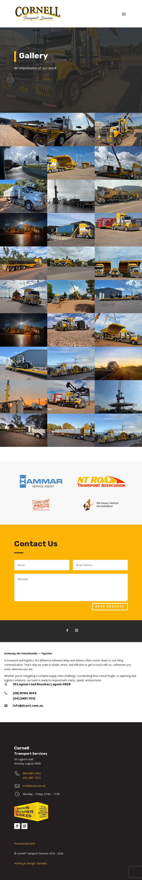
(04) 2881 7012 (32, 777)
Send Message (110, 606)
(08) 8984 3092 (25, 693)
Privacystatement (24, 843)
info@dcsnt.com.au (28, 705)
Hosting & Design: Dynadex (30, 863)
